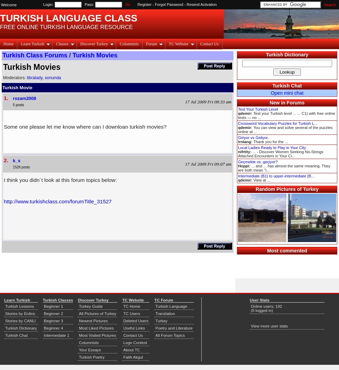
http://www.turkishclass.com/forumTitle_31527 (58, 201)
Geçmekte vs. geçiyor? (257, 162)
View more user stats (269, 326)
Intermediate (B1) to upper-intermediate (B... (276, 176)
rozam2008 (24, 98)
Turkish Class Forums (34, 55)
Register (145, 4)
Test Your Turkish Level (258, 109)
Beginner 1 (53, 306)
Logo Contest (135, 343)
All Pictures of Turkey (97, 314)
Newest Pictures (93, 321)
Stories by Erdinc (20, 314)
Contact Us (209, 43)
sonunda (53, 77)
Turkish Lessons (19, 306)
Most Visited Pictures (97, 335)
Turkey (161, 321)
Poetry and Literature (174, 328)
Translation (165, 314)
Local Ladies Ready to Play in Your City (272, 148)
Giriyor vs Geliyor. (253, 138)
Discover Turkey (97, 43)
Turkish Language (171, 306)
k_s (16, 160)
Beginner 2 (53, 314)
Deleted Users (135, 321)
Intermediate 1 (57, 335)
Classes (65, 43)
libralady (35, 77)
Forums (296, 102)
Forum (154, 43)
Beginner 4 (53, 328)
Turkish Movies (95, 55)
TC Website (181, 43)
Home (8, 43)
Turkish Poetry (91, 357)
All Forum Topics (170, 335)
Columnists (129, 43)
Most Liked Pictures (96, 328)
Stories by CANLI (20, 321)
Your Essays (90, 350)
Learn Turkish (35, 43)
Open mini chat (287, 93)
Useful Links (134, 328)
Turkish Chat (287, 86)
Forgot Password (169, 4)
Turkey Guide (91, 306)
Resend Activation (202, 4)
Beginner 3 (53, 321)
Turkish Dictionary (287, 54)
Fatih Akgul (133, 357)
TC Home (131, 306)
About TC (131, 350)
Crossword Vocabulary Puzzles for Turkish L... (277, 123)
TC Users (131, 314)
